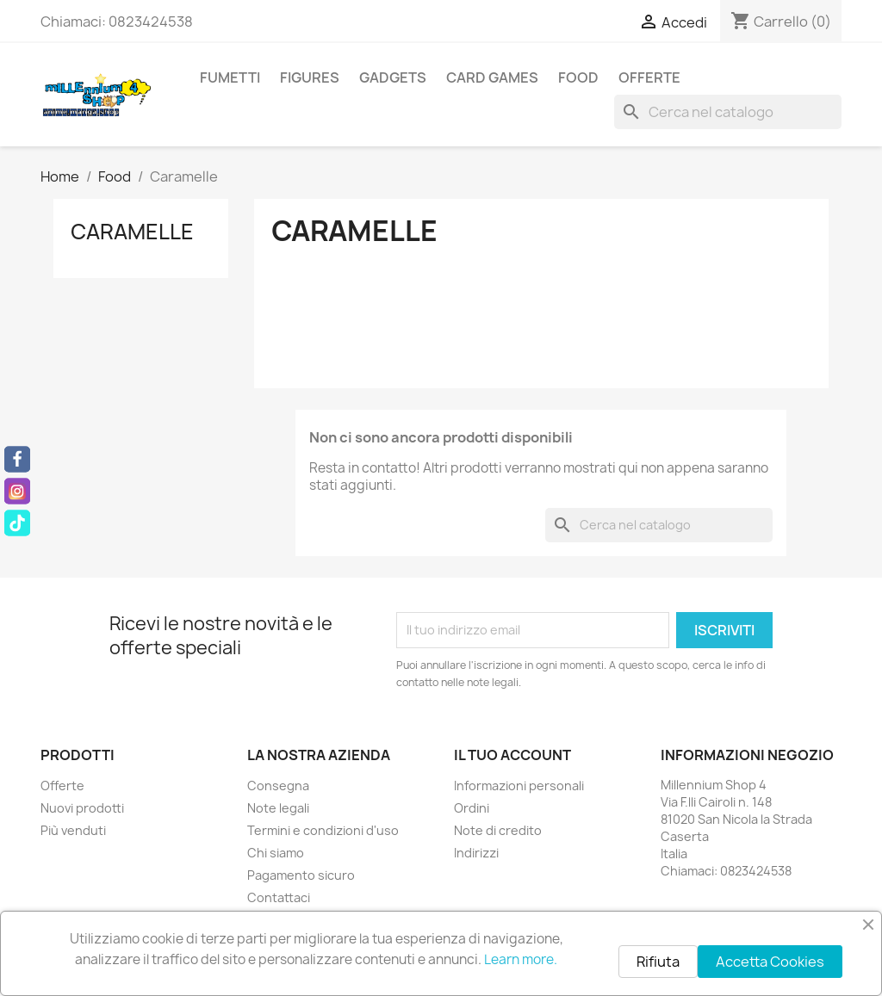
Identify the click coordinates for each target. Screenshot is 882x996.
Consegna (278, 785)
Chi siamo (275, 852)
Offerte (649, 77)
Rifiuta (658, 961)
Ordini (471, 808)
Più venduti (73, 830)
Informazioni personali (519, 785)
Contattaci (278, 897)
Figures (309, 77)
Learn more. (520, 959)
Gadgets (392, 77)
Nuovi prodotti (82, 808)
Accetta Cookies (770, 961)
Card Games (492, 77)
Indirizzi (476, 852)
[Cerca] (728, 112)
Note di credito (498, 830)
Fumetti (230, 77)
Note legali (278, 808)
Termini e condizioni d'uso (323, 830)
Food (578, 77)
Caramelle (132, 231)
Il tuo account (512, 754)
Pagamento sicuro (301, 875)
